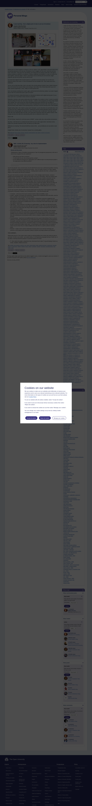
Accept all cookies (31, 418)
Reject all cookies (44, 418)
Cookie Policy (32, 397)
